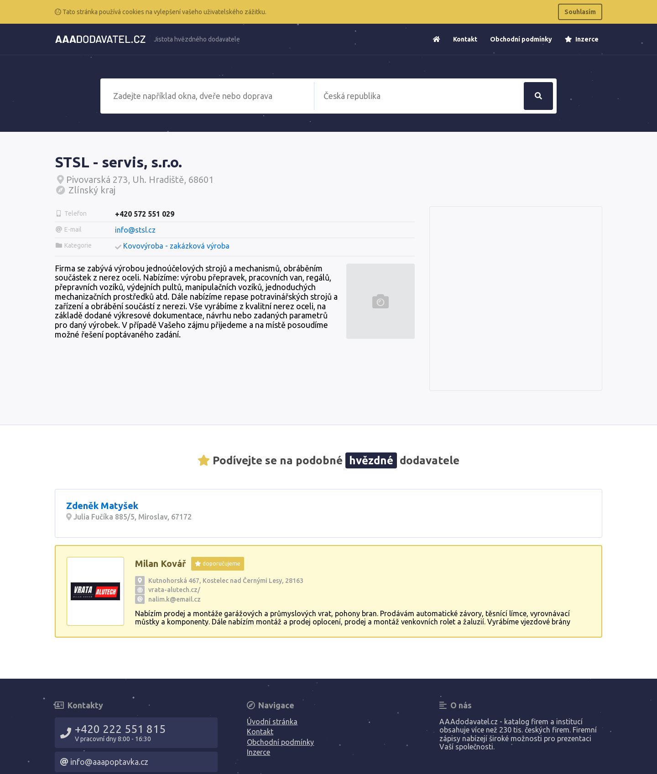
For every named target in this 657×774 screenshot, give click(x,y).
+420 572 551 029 (144, 214)
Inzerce (582, 39)
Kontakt (465, 39)
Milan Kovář (160, 563)
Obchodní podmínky (521, 39)
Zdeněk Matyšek (102, 505)
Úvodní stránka (272, 721)
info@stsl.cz (135, 230)
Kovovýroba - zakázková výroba (176, 246)
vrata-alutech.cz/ (174, 589)
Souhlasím (580, 12)
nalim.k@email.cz (174, 599)
